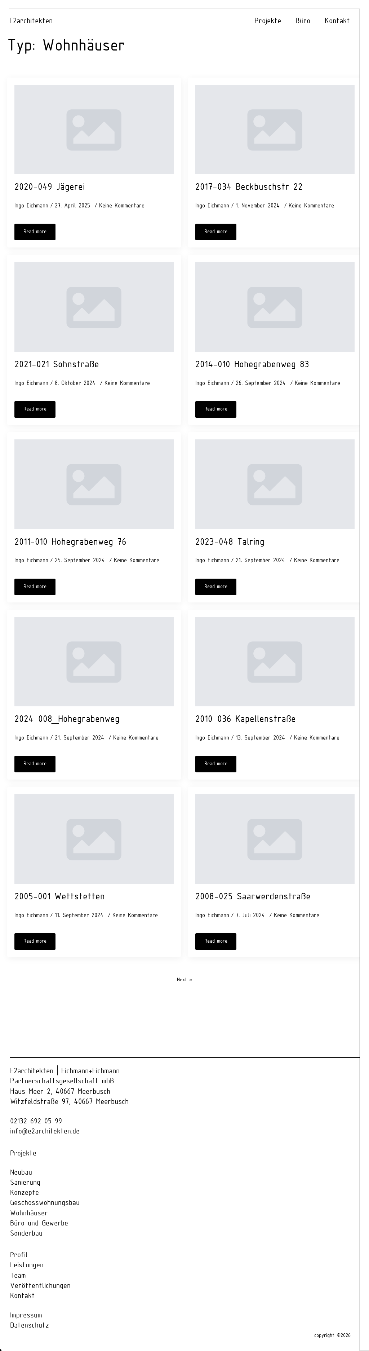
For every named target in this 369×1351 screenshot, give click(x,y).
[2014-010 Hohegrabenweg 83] (275, 307)
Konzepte (24, 1193)
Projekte (267, 21)
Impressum (26, 1316)
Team (18, 1276)
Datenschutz (29, 1326)
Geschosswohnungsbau (45, 1203)
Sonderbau (26, 1234)
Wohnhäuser (29, 1213)
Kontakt (337, 21)
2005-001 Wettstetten (59, 897)
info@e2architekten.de (45, 1131)
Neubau (21, 1172)
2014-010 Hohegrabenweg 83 (252, 365)
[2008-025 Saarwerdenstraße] (275, 839)
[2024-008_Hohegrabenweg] (94, 662)
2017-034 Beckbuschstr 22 (249, 187)
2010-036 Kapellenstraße (245, 719)
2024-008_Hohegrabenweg (67, 719)
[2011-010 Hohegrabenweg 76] (94, 484)
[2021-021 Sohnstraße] (94, 307)
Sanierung (25, 1182)
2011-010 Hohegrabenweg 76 (70, 542)
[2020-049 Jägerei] (94, 130)
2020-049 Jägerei (49, 187)
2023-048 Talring (229, 542)
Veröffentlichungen (40, 1286)
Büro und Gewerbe (39, 1223)
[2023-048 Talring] (275, 484)
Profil (19, 1255)
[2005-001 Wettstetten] (94, 839)
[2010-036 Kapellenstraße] (275, 662)
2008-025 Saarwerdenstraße (253, 897)
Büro (302, 21)
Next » (184, 980)
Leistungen (27, 1265)
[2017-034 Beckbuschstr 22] (275, 130)
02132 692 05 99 (36, 1121)
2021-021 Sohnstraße (56, 365)
